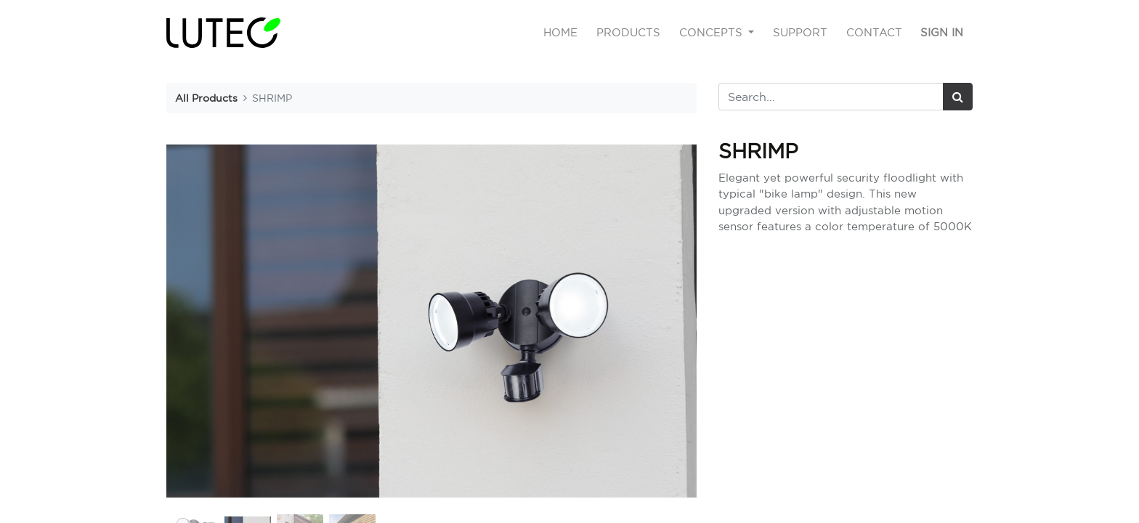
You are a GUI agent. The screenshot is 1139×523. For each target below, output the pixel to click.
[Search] (958, 96)
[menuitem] (561, 33)
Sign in (941, 32)
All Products (206, 97)
